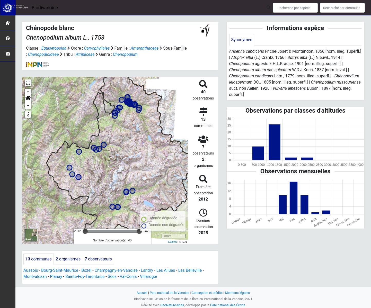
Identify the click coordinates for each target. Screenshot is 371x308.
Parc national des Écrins (227, 305)
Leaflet (172, 241)
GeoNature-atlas (172, 305)
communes (38, 259)
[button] (28, 98)
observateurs (98, 259)
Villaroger (149, 276)
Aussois (30, 270)
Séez (112, 276)
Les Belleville (191, 270)
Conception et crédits (207, 293)
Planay (56, 276)
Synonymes (241, 39)
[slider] (85, 231)
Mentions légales (237, 293)
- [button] (28, 105)
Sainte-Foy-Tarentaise (85, 276)
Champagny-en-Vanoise (116, 270)
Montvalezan (35, 276)
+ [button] (28, 92)
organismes (68, 259)
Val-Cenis (128, 276)
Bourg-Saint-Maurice (59, 270)
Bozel (87, 270)
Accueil (141, 293)
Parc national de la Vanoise (169, 293)
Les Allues (166, 270)
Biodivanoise (45, 7)
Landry (148, 270)
